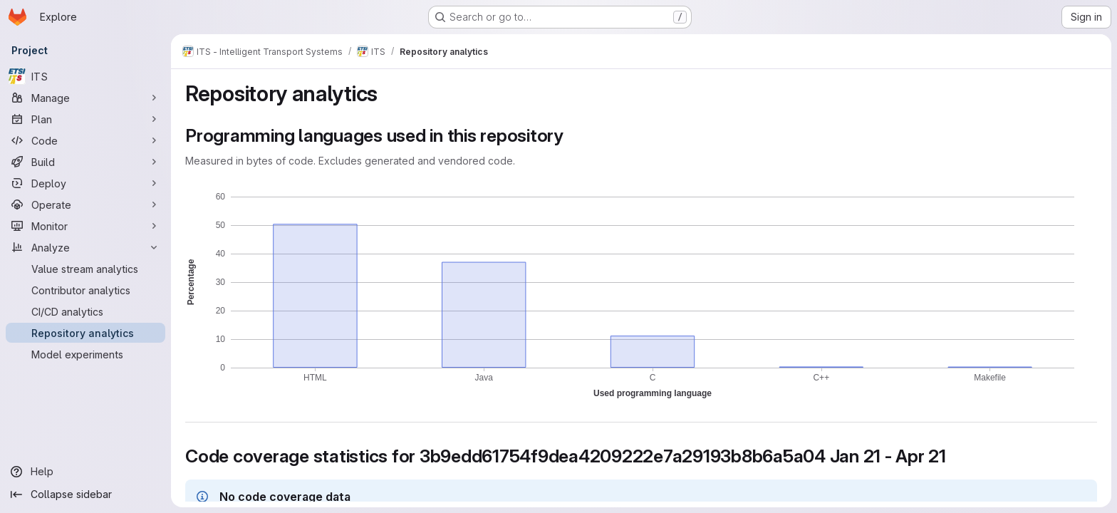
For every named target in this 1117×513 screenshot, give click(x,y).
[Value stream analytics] (85, 269)
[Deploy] (85, 183)
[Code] (85, 140)
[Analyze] (85, 247)
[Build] (85, 162)
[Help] (85, 472)
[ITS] (85, 76)
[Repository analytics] (85, 333)
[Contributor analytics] (85, 290)
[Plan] (85, 119)
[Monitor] (85, 226)
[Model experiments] (85, 354)
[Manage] (85, 98)
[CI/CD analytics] (85, 311)
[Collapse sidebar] (85, 494)
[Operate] (85, 204)
